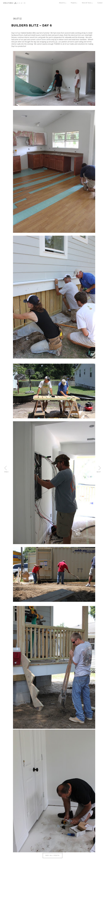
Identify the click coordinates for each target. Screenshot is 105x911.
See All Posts (53, 855)
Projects (74, 3)
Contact (99, 3)
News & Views (87, 3)
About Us (62, 3)
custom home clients (43, 39)
